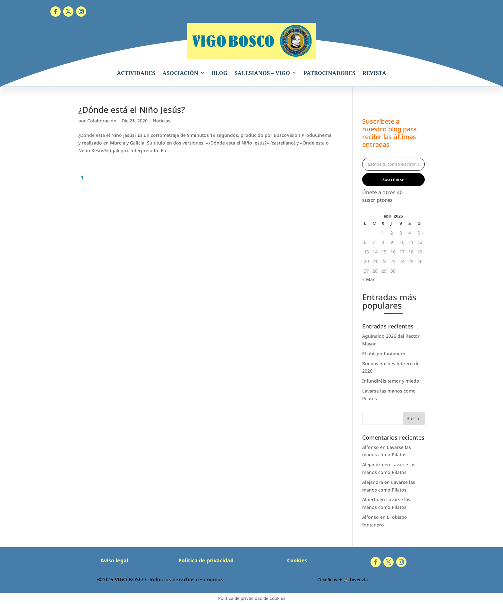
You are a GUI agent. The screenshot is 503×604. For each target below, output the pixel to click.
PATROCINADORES (329, 73)
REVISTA (374, 73)
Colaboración (101, 121)
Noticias (161, 121)
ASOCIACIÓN (180, 73)
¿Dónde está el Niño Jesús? (131, 109)
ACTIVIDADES (136, 73)
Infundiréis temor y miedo (390, 381)
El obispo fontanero (383, 354)
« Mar (368, 279)
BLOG (219, 73)
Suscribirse (393, 179)
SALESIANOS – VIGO (262, 73)
